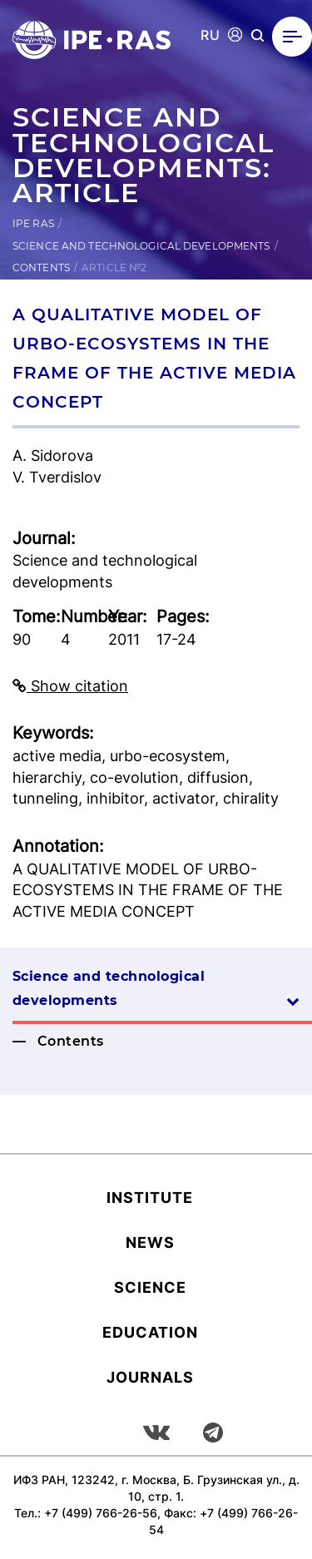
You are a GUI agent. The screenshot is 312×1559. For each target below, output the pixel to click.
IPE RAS (33, 223)
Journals (150, 1377)
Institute (149, 1197)
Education (150, 1332)
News (150, 1242)
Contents (41, 267)
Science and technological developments (141, 246)
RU (210, 35)
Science (150, 1287)
